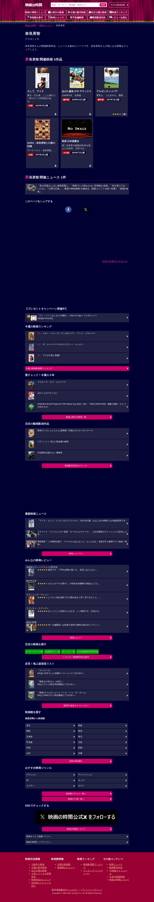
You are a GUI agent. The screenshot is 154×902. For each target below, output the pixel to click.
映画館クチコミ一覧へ (76, 793)
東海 (80, 731)
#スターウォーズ (33, 651)
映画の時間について (76, 829)
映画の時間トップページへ (38, 842)
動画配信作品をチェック (76, 465)
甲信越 (29, 742)
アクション (31, 775)
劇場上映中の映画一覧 (76, 417)
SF (27, 780)
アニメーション (85, 775)
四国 (80, 748)
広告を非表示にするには (115, 261)
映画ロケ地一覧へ (76, 799)
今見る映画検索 (118, 5)
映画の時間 (30, 25)
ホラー (81, 786)
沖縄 (80, 753)
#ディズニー (67, 651)
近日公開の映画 (98, 12)
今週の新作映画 (77, 12)
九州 (28, 753)
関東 (80, 725)
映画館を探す (35, 17)
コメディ (30, 786)
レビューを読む (118, 17)
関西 (28, 731)
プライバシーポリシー (91, 890)
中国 (28, 748)
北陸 (80, 742)
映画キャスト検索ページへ (38, 836)
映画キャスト (45, 25)
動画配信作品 (97, 17)
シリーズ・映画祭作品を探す (76, 657)
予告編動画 (77, 17)
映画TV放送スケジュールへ (76, 705)
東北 (80, 737)
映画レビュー (76, 637)
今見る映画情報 (117, 876)
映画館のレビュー (66, 867)
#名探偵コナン (51, 651)
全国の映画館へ (76, 761)
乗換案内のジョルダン (67, 890)
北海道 (29, 737)
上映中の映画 (56, 12)
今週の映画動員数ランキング (39, 368)
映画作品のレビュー (41, 879)
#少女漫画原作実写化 (86, 651)
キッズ (81, 780)
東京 (28, 725)
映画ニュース (56, 17)
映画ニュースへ (76, 553)
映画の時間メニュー (35, 12)
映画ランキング (118, 12)
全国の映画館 (63, 864)
